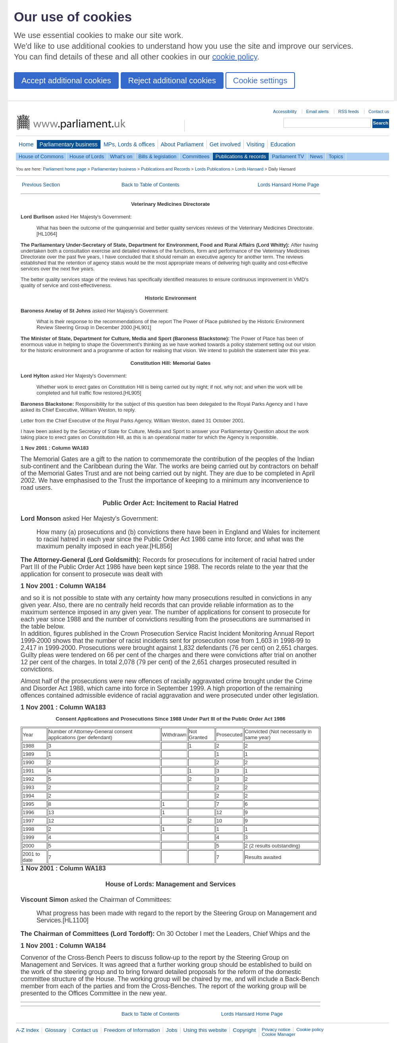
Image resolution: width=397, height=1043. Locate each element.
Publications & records (241, 156)
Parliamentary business (69, 144)
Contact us (378, 111)
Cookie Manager (279, 1034)
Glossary (55, 1030)
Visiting (255, 144)
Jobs (171, 1030)
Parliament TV (288, 156)
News (316, 156)
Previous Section (41, 185)
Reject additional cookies (172, 80)
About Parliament (182, 144)
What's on (121, 156)
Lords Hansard (249, 169)
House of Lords (86, 156)
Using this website (205, 1030)
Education (282, 144)
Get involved (225, 144)
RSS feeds (348, 111)
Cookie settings (260, 80)
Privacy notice (276, 1029)
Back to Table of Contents (150, 185)
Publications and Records (165, 169)
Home (26, 144)
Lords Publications (212, 169)
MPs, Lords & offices (129, 144)
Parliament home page (64, 169)
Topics (336, 156)
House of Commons (41, 156)
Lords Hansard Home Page (288, 185)
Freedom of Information (132, 1030)
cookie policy (234, 56)
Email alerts (317, 111)
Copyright (244, 1030)
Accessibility (285, 111)
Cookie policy (310, 1029)
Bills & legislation (157, 156)
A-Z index (27, 1030)
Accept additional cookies (66, 80)
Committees (195, 156)
